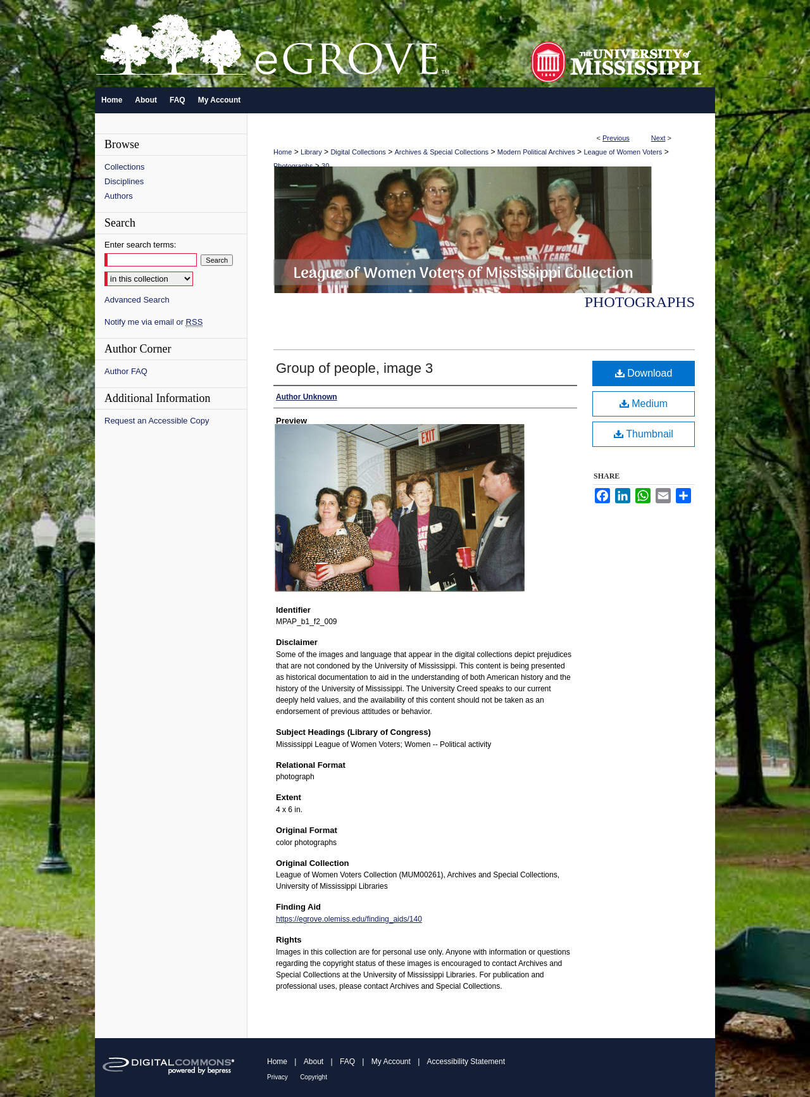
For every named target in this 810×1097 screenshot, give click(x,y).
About (313, 1061)
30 (325, 166)
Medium (644, 403)
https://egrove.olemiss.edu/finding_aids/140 (349, 919)
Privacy (277, 1077)
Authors (118, 196)
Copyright (313, 1077)
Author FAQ (125, 371)
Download (644, 373)
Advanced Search (137, 299)
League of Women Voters (622, 152)
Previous (616, 138)
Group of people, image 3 (354, 368)
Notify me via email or (153, 322)
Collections (124, 167)
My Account (391, 1061)
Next (658, 138)
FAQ (347, 1061)
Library (311, 152)
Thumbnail (643, 434)
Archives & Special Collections (442, 152)
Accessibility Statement (466, 1061)
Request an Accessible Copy (156, 420)
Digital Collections (357, 152)
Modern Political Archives (536, 152)
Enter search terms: (140, 244)
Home (282, 152)
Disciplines (124, 181)
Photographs (293, 166)
